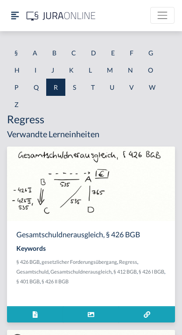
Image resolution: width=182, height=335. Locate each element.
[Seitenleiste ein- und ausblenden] (14, 15)
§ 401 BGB (28, 281)
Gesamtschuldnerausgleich (81, 271)
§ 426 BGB (28, 262)
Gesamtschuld (32, 271)
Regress (128, 262)
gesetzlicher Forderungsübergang (79, 262)
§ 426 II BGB (55, 281)
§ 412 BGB (125, 271)
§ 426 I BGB (151, 271)
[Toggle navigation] (162, 15)
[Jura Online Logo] (61, 15)
